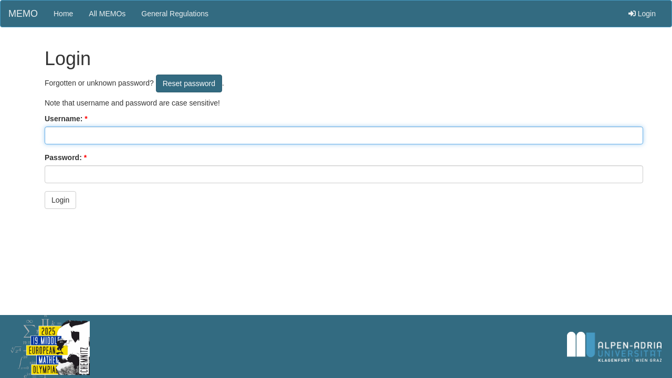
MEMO (23, 13)
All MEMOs (107, 13)
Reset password (189, 83)
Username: (63, 118)
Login (642, 13)
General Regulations (174, 13)
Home (63, 13)
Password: (63, 157)
